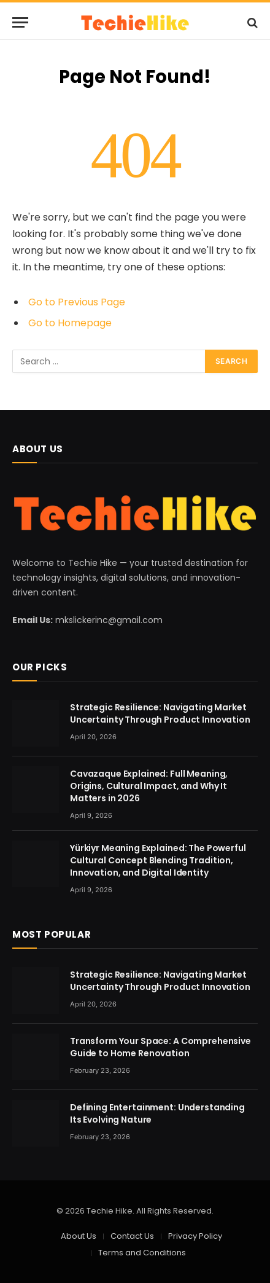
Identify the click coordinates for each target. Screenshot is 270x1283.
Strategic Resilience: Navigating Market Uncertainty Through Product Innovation (160, 713)
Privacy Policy (195, 1236)
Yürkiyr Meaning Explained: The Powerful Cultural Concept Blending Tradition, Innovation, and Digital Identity (158, 860)
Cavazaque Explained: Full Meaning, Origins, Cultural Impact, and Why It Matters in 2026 (149, 785)
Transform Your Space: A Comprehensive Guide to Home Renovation (160, 1047)
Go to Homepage (70, 323)
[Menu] (20, 22)
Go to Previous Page (76, 302)
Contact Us (132, 1236)
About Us (78, 1236)
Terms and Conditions (142, 1252)
